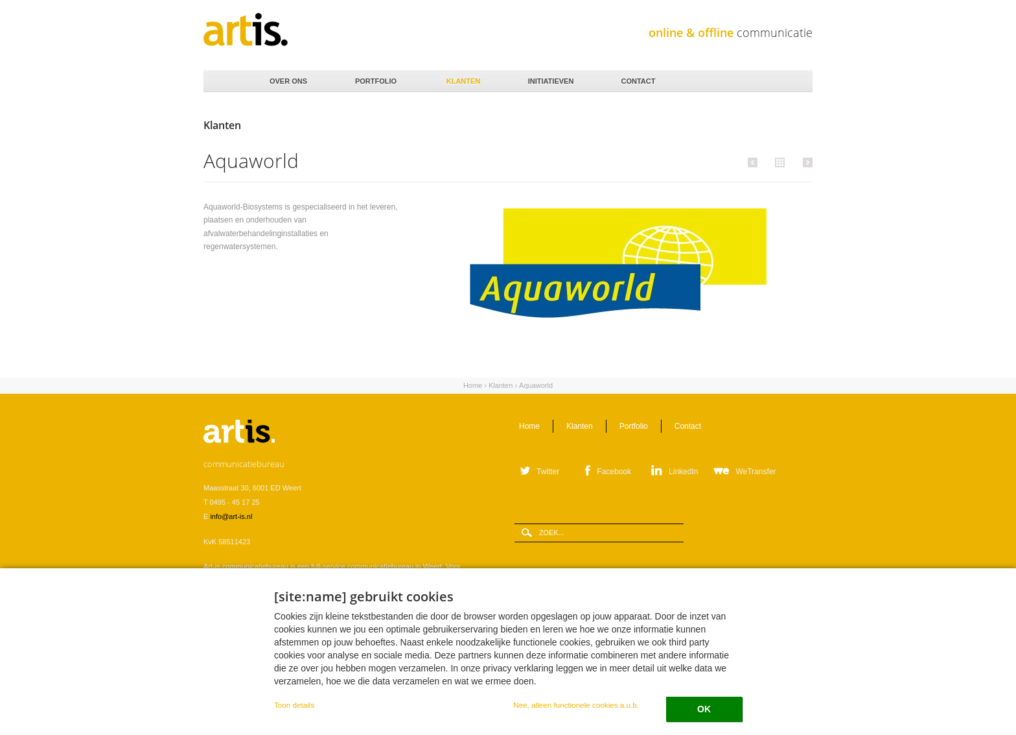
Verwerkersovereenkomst (321, 677)
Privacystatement (394, 677)
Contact (637, 78)
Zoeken (798, 82)
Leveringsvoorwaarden (239, 677)
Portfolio (375, 78)
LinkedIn (683, 471)
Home (223, 81)
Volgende (806, 162)
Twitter (548, 471)
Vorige (754, 162)
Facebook (614, 471)
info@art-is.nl (231, 516)
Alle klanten (778, 161)
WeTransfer (755, 471)
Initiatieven (550, 78)
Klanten (462, 78)
